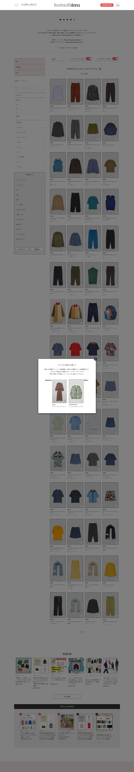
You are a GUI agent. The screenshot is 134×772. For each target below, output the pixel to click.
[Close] (95, 359)
